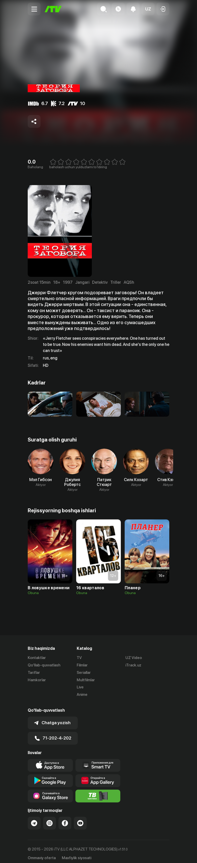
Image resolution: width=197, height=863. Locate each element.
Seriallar (84, 672)
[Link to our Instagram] (49, 818)
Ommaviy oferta (42, 853)
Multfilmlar (86, 680)
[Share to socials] (34, 121)
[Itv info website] (98, 791)
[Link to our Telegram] (34, 818)
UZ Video (133, 657)
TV (79, 657)
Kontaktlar (37, 657)
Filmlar (82, 665)
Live (80, 687)
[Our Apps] (98, 761)
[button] (148, 9)
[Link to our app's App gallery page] (98, 776)
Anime (82, 694)
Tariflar (34, 672)
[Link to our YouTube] (80, 818)
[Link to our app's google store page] (50, 776)
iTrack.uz (133, 665)
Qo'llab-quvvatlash (44, 665)
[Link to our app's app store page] (50, 761)
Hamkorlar (37, 680)
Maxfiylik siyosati (76, 853)
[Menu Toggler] (34, 9)
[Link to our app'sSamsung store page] (50, 791)
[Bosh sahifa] (53, 9)
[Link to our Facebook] (64, 818)
